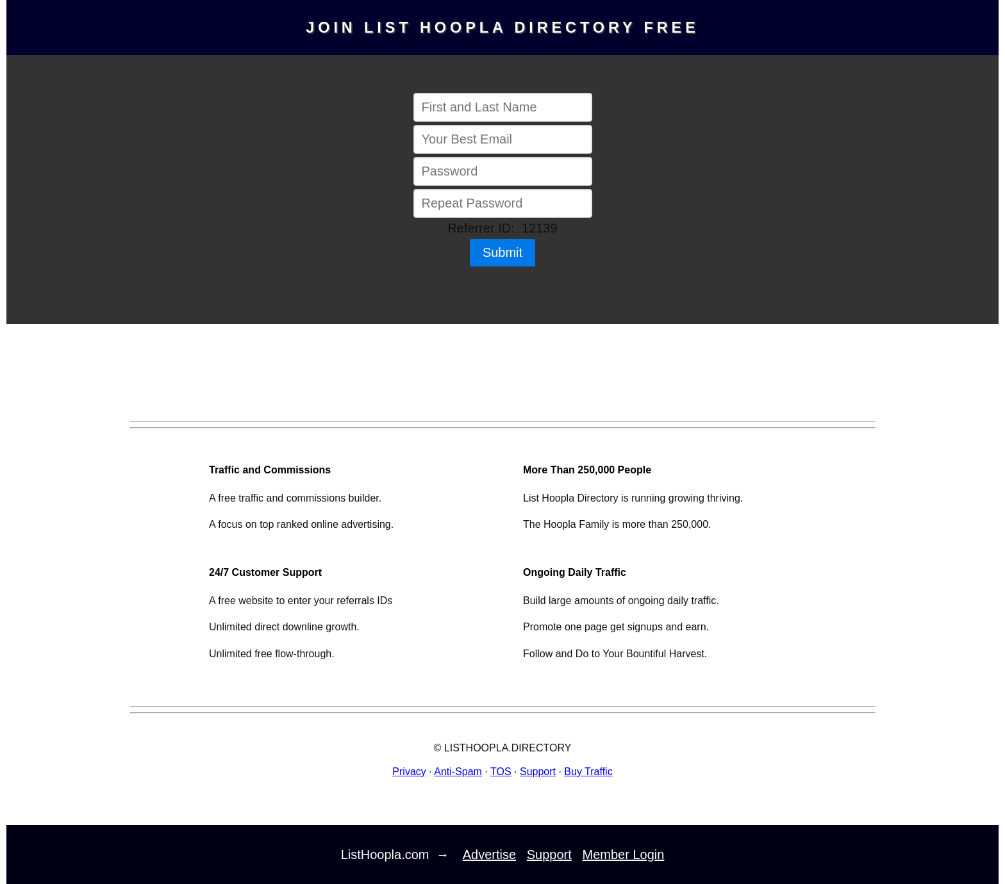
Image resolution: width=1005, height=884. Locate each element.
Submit (502, 252)
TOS (500, 771)
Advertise (489, 854)
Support (538, 771)
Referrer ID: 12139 (502, 228)
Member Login (624, 854)
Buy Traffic (588, 771)
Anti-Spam (458, 771)
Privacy (409, 771)
